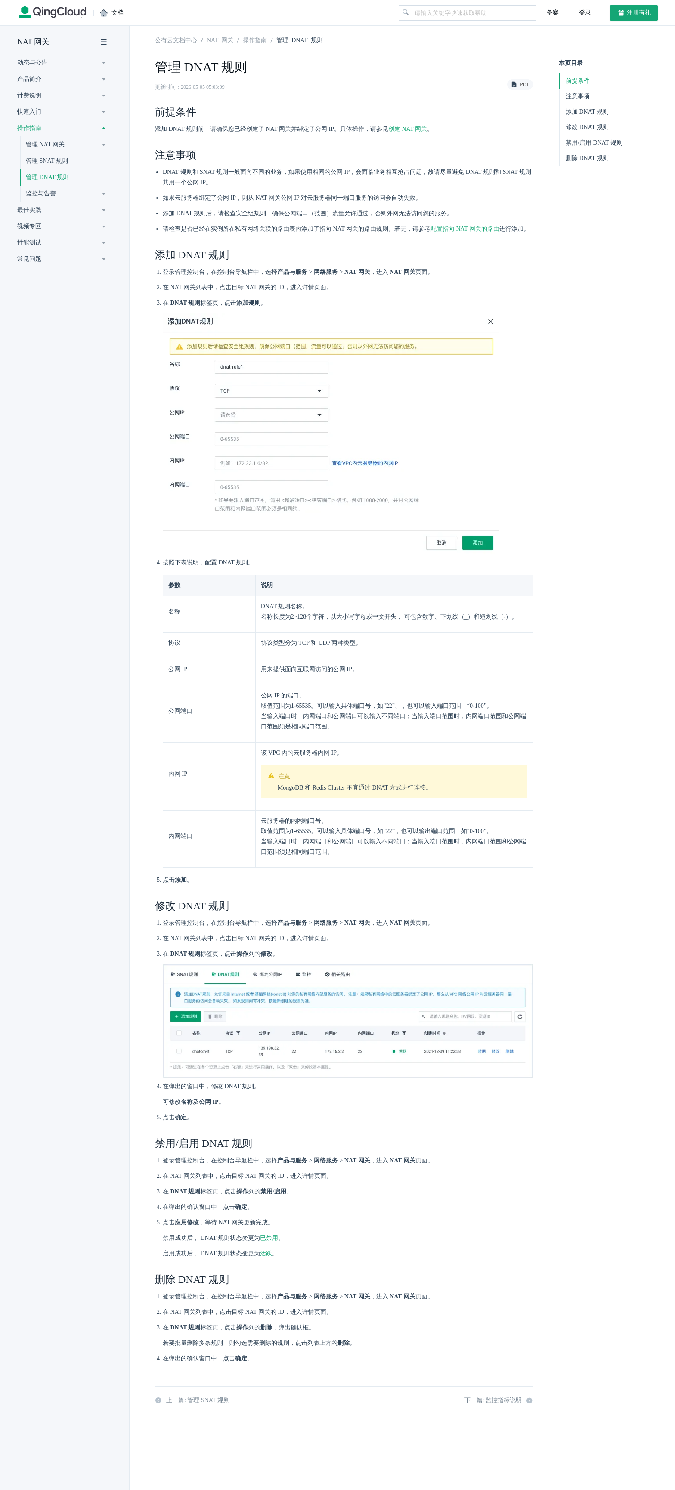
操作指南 (29, 128)
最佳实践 (29, 210)
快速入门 (29, 111)
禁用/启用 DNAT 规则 (594, 142)
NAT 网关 (33, 41)
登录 (584, 12)
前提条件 (578, 80)
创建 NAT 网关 (407, 129)
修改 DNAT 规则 (587, 127)
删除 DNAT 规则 (587, 158)
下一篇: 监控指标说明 (498, 1401)
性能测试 (29, 242)
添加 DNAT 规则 (587, 111)
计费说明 (29, 95)
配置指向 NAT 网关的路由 (464, 229)
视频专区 (29, 226)
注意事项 (578, 96)
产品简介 (29, 79)
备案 (553, 12)
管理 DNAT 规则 (47, 177)
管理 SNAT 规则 (47, 161)
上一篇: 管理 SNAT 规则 (192, 1401)
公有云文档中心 (176, 40)
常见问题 (29, 259)
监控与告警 (41, 193)
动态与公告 (32, 62)
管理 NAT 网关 (45, 144)
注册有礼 (634, 13)
